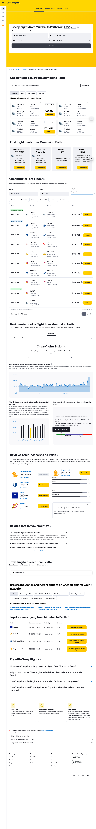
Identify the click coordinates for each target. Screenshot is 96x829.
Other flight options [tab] (77, 594)
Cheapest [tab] (14, 93)
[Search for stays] (3, 12)
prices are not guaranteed (47, 730)
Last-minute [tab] (31, 93)
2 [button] (87, 314)
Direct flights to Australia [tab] (42, 594)
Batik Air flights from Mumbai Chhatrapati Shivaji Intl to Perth (78, 608)
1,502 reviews (24, 477)
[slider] (94, 194)
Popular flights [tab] (50, 598)
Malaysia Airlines (25, 482)
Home (10, 69)
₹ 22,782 (70, 27)
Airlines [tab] (14, 594)
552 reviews (23, 498)
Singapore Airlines (25, 471)
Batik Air (22, 503)
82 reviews (23, 509)
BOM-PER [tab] (51, 333)
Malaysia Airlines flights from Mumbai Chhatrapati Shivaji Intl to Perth (49, 608)
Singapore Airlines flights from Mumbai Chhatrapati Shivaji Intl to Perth (22, 608)
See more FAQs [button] (38, 551)
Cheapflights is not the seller (52, 736)
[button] (3, 3)
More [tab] (72, 358)
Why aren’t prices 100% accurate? (52, 743)
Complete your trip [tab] (26, 594)
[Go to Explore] (3, 20)
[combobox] (33, 31)
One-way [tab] (42, 93)
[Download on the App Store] (77, 762)
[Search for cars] (3, 16)
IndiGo (22, 492)
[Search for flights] (3, 8)
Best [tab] (22, 93)
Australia (25, 69)
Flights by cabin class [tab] (60, 594)
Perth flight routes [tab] (37, 598)
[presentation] (78, 27)
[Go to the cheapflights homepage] (14, 3)
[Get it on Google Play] (77, 757)
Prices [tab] (30, 358)
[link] (19, 167)
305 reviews (23, 487)
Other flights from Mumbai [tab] (20, 598)
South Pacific (18, 69)
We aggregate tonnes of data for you (52, 739)
